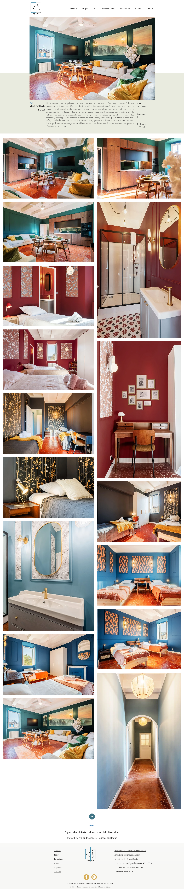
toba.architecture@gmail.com (126, 863)
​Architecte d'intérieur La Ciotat (127, 855)
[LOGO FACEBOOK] (86, 877)
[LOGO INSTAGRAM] (94, 877)
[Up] (92, 817)
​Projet (56, 855)
